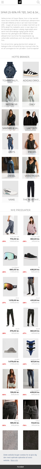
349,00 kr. (15, 394)
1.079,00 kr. (13, 361)
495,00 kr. (35, 269)
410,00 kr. (35, 300)
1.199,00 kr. (14, 272)
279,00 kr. (36, 364)
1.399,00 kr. (14, 302)
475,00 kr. (36, 241)
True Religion (35, 390)
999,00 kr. (35, 394)
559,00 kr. (36, 302)
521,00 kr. (15, 333)
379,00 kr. (36, 425)
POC (17, 298)
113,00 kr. (35, 423)
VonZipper (15, 267)
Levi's (11, 152)
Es (39, 267)
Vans (11, 199)
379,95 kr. (15, 425)
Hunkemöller (35, 359)
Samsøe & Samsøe (12, 128)
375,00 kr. (14, 331)
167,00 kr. (35, 361)
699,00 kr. (35, 272)
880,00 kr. (14, 269)
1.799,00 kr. (14, 364)
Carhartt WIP (14, 237)
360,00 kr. (35, 331)
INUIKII (17, 359)
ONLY (38, 421)
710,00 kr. (14, 239)
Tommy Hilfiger (12, 80)
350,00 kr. (35, 239)
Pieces (17, 421)
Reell (38, 298)
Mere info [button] (14, 460)
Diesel (12, 175)
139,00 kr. (14, 392)
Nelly (17, 390)
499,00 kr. (35, 333)
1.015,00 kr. (14, 300)
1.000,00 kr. (14, 241)
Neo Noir (11, 104)
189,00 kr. (14, 423)
